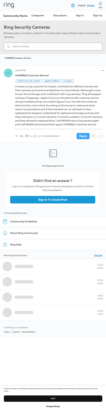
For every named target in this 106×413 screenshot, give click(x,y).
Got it (53, 398)
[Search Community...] (55, 46)
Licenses (15, 332)
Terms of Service (28, 332)
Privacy (7, 332)
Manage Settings (53, 406)
